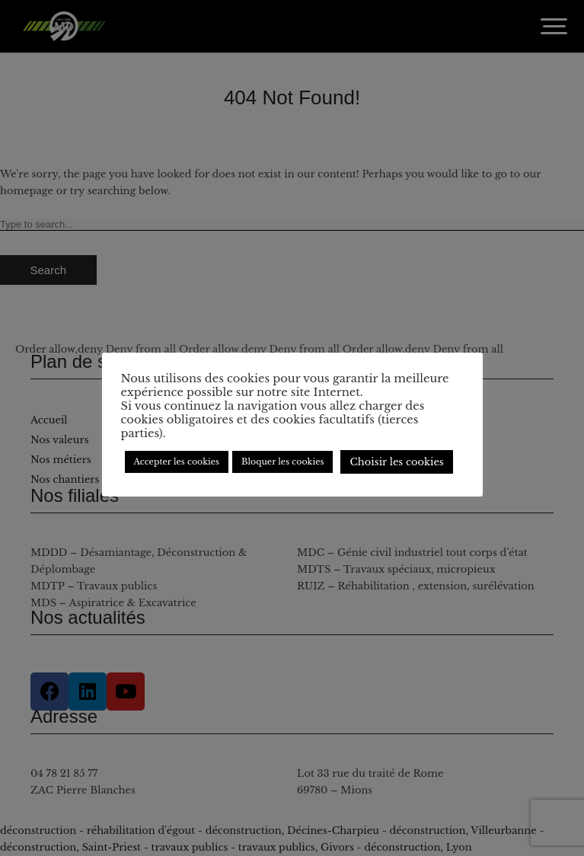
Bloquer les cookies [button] (282, 461)
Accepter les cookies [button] (177, 461)
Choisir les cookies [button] (396, 461)
